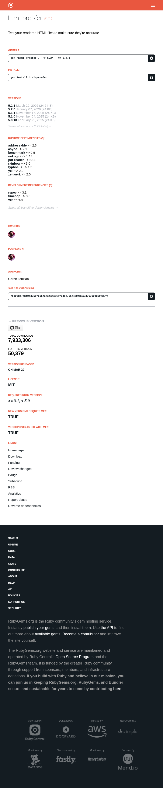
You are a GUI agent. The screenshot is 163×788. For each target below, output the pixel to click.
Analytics (14, 493)
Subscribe (15, 481)
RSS (11, 487)
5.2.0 (11, 109)
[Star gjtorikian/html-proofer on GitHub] (15, 328)
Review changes (19, 469)
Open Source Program (74, 657)
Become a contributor (81, 634)
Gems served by (66, 750)
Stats (12, 563)
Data (11, 557)
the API (107, 628)
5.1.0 (11, 116)
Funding (14, 462)
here (117, 689)
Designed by (67, 720)
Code (11, 551)
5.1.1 (11, 113)
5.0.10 (12, 120)
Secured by (130, 750)
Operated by (36, 722)
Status (13, 538)
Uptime (13, 544)
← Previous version (26, 321)
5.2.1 (11, 105)
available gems (47, 634)
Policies (14, 595)
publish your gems (38, 628)
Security (14, 608)
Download (15, 456)
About (12, 576)
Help (11, 582)
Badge (12, 475)
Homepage (16, 450)
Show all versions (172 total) (28, 126)
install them (81, 628)
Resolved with (129, 720)
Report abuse (17, 499)
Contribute (16, 570)
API (10, 589)
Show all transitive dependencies (31, 207)
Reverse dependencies (24, 506)
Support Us (16, 601)
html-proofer (25, 18)
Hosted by (99, 720)
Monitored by (36, 750)
